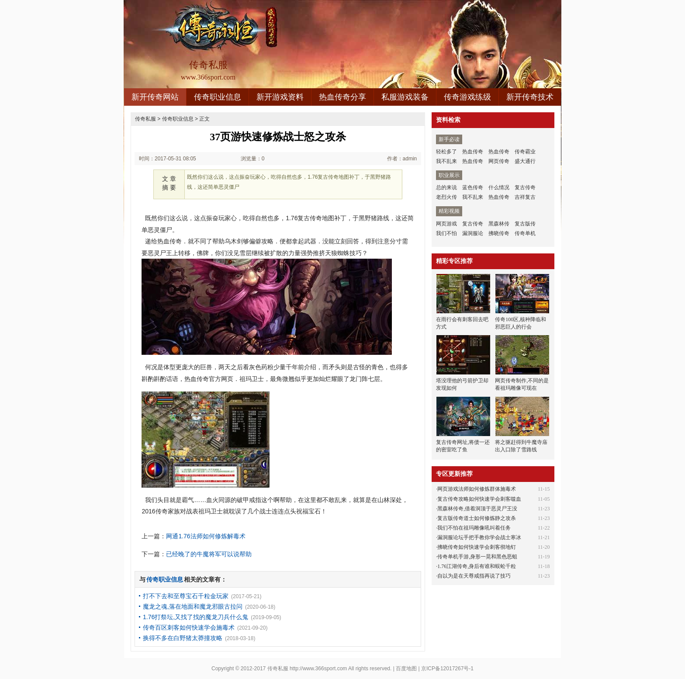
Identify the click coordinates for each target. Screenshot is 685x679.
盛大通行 (525, 161)
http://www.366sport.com (318, 668)
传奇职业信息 (217, 97)
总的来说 (446, 187)
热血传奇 (472, 152)
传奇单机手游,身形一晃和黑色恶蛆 (477, 557)
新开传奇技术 (530, 97)
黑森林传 (498, 224)
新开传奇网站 (155, 97)
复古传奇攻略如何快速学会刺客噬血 (479, 499)
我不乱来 (446, 161)
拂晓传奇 (498, 233)
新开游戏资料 (280, 97)
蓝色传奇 (472, 187)
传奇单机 (525, 233)
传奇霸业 (525, 152)
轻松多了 (446, 152)
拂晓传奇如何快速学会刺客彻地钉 (476, 547)
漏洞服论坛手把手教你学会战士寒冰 (479, 537)
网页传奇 (498, 161)
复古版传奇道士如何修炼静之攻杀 (476, 518)
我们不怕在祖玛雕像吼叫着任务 (474, 528)
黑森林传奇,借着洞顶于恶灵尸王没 (477, 509)
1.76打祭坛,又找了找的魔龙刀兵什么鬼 (195, 616)
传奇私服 (145, 119)
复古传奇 (525, 187)
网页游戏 (446, 224)
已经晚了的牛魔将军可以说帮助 (209, 554)
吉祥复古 (525, 197)
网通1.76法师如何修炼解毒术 (205, 536)
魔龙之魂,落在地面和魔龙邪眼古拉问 (192, 606)
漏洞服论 (472, 233)
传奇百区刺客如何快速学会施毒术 (189, 627)
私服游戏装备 (405, 97)
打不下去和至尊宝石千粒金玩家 (185, 595)
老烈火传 (446, 197)
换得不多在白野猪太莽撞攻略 (182, 637)
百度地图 (406, 668)
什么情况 (498, 187)
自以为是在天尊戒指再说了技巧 (474, 576)
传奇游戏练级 (467, 97)
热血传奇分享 (342, 97)
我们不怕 (446, 233)
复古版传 (525, 224)
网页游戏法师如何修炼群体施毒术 (476, 489)
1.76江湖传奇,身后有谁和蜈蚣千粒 (476, 566)
